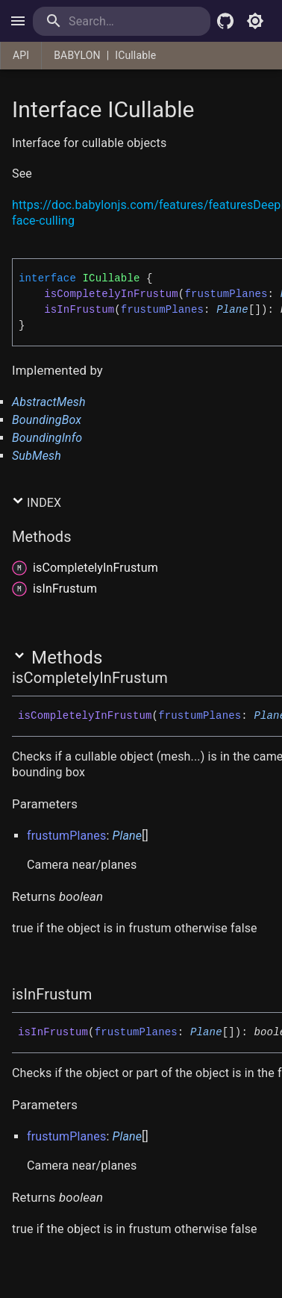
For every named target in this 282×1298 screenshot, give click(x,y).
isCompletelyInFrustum (111, 294)
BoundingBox (46, 420)
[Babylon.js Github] (225, 21)
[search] (121, 21)
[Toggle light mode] (255, 21)
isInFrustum (79, 310)
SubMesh (36, 456)
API (21, 55)
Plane (232, 310)
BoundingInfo (47, 438)
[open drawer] (18, 21)
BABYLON (77, 55)
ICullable (135, 55)
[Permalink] (41, 175)
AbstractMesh (49, 402)
